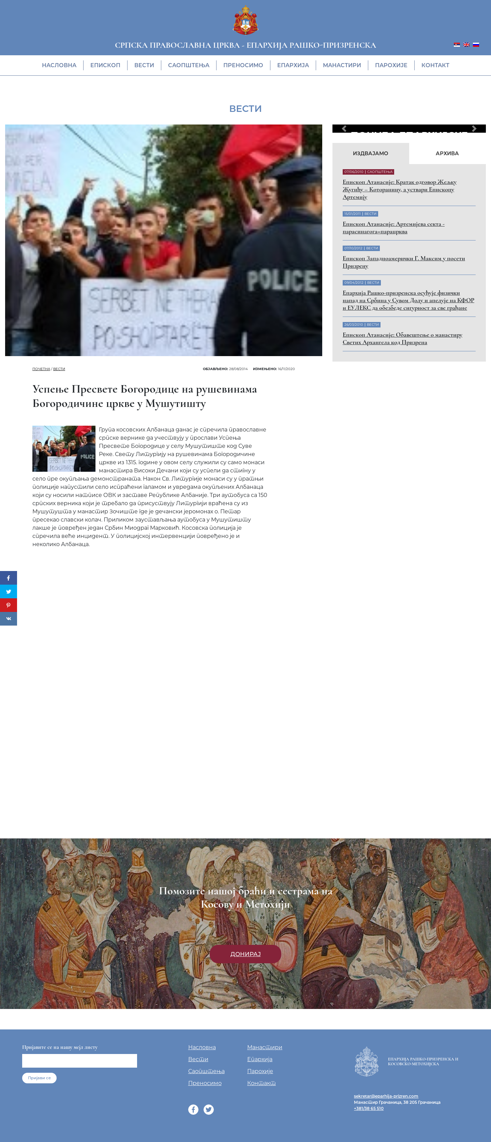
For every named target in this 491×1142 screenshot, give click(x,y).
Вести (144, 65)
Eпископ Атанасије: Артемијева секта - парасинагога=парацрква (394, 227)
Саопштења (188, 65)
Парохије (391, 65)
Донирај (245, 954)
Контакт (435, 65)
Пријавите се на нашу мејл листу (60, 1047)
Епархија (293, 65)
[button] (343, 129)
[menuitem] (457, 44)
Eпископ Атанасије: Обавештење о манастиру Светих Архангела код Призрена (402, 338)
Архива (447, 153)
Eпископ (105, 65)
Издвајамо (370, 153)
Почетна (41, 369)
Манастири (342, 65)
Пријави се (39, 1077)
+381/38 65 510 (369, 1108)
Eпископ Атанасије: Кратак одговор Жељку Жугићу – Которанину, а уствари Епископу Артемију (400, 189)
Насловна (59, 65)
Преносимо (243, 65)
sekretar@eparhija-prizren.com (386, 1096)
